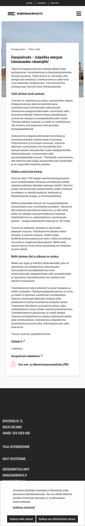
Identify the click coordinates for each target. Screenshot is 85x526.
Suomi (30, 3)
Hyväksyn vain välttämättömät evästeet (57, 519)
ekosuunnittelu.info (16, 469)
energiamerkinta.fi (15, 475)
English (55, 3)
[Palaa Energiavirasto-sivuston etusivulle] (35, 13)
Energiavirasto (18, 49)
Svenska (42, 3)
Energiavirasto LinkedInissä (27, 356)
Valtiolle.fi (18, 341)
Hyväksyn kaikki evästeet (21, 519)
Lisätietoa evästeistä (24, 507)
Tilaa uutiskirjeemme (16, 446)
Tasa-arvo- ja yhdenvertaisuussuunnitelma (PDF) (43, 364)
